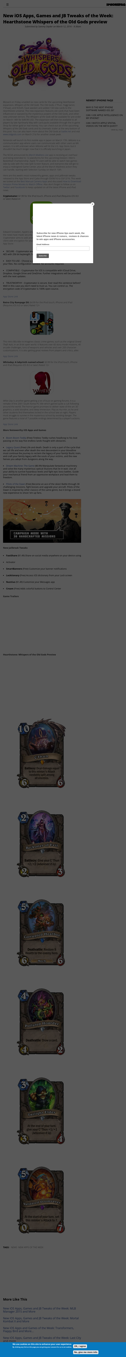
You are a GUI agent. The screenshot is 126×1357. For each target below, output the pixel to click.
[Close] (92, 204)
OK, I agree (80, 1346)
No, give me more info (85, 1352)
